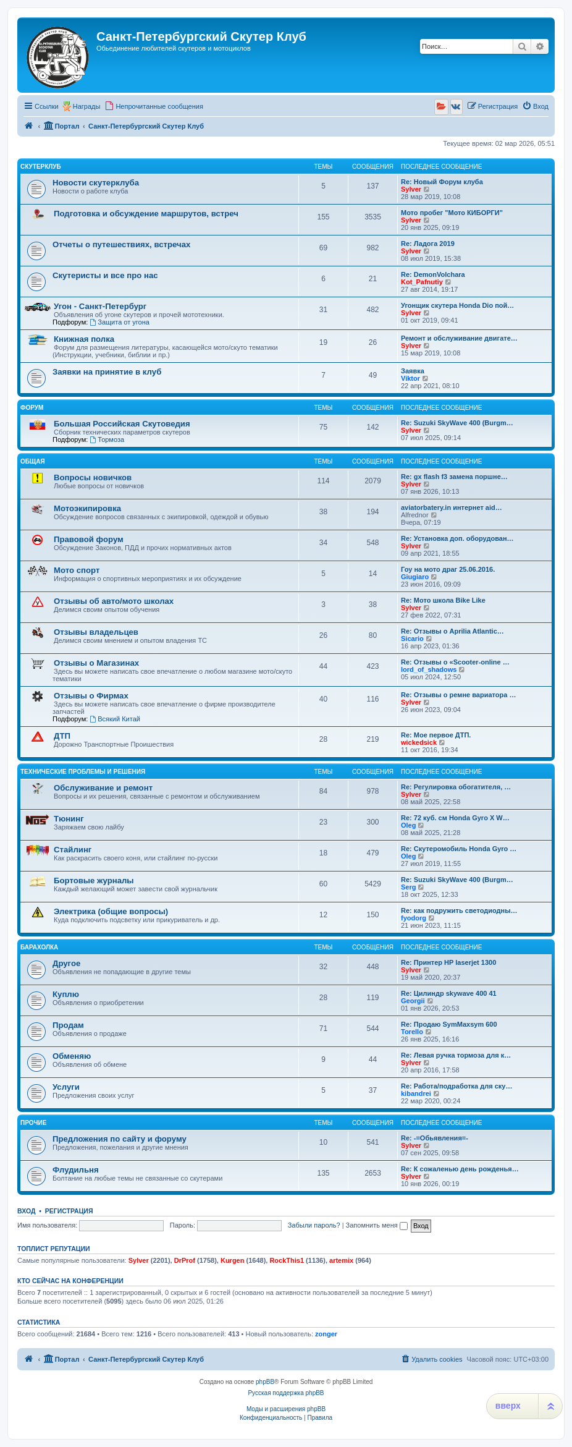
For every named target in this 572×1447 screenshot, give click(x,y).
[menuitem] (153, 106)
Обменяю (72, 1056)
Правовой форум (89, 539)
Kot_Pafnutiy (422, 282)
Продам (68, 1025)
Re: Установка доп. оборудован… (457, 538)
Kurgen (233, 1260)
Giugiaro (415, 576)
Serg (408, 887)
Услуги (66, 1087)
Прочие (33, 1122)
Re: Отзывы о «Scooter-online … (455, 662)
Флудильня (76, 1169)
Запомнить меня (377, 1225)
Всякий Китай (115, 719)
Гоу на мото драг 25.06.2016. (448, 569)
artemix (341, 1260)
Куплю (66, 994)
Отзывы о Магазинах (96, 663)
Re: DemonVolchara (433, 274)
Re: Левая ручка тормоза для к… (456, 1055)
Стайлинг (72, 849)
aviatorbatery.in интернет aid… (451, 507)
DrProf (184, 1260)
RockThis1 (286, 1260)
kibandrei (416, 1093)
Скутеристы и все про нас (105, 275)
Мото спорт (76, 570)
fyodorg (413, 918)
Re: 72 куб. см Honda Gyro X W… (455, 817)
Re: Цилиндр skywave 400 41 (449, 993)
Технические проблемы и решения (82, 771)
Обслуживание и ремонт (103, 787)
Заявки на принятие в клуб (107, 371)
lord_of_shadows (428, 669)
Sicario (412, 638)
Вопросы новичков (93, 477)
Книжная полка (84, 339)
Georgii (413, 1000)
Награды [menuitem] (87, 106)
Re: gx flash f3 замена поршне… (454, 476)
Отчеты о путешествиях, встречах (121, 244)
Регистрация (69, 1211)
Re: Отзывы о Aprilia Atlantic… (452, 631)
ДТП (62, 735)
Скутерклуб (40, 166)
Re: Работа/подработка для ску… (456, 1086)
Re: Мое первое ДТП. (436, 735)
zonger (326, 1334)
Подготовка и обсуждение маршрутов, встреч (146, 213)
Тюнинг (69, 818)
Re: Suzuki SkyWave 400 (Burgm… (457, 422)
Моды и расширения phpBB (286, 1409)
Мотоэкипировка (87, 508)
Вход (26, 1211)
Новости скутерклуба (96, 182)
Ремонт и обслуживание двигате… (459, 338)
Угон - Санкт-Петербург (100, 306)
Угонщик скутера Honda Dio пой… (457, 305)
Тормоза (107, 439)
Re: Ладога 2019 (428, 243)
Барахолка (39, 947)
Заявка (412, 371)
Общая (32, 461)
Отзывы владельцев (96, 632)
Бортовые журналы (94, 880)
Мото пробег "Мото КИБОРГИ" (452, 212)
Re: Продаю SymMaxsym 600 (449, 1024)
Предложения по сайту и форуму (120, 1139)
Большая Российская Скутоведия (122, 423)
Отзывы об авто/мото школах (114, 601)
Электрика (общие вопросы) (111, 911)
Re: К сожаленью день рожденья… (460, 1169)
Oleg (408, 825)
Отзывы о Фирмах (91, 695)
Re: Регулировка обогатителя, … (456, 787)
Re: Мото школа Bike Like (443, 600)
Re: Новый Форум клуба (442, 181)
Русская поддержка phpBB (286, 1393)
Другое (66, 963)
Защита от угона (119, 322)
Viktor (410, 378)
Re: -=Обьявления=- (434, 1138)
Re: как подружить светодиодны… (459, 910)
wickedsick (419, 742)
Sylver (411, 189)
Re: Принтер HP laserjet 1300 (448, 962)
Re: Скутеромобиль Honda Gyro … (458, 848)
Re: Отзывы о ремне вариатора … (458, 694)
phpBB (265, 1381)
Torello (412, 1031)
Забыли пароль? (314, 1225)
